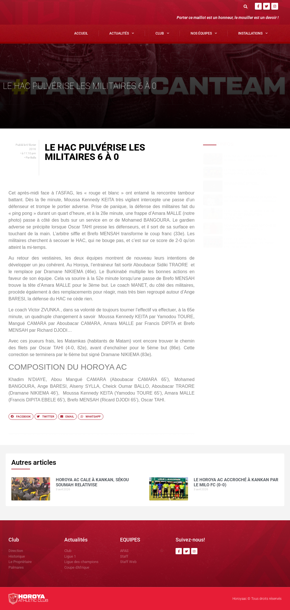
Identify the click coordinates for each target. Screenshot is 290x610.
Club (162, 33)
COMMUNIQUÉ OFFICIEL (241, 183)
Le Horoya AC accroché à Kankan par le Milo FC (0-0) (246, 171)
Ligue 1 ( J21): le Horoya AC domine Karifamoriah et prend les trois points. (249, 243)
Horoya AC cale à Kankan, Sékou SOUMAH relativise (250, 158)
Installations (253, 33)
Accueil (81, 33)
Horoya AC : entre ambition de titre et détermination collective (249, 214)
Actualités (121, 33)
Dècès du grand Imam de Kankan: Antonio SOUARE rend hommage (251, 199)
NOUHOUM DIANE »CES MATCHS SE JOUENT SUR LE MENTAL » (250, 227)
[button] (245, 6)
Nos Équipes (204, 33)
